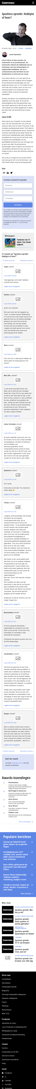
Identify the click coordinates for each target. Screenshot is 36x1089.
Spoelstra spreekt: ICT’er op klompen (22, 941)
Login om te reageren (12, 286)
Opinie (21, 48)
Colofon (5, 1048)
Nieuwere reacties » (27, 260)
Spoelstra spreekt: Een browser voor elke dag (24, 959)
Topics (4, 1002)
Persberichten (7, 1038)
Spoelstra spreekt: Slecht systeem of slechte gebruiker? (22, 921)
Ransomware (6, 1010)
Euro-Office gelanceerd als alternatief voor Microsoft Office (15, 867)
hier (18, 222)
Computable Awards (9, 987)
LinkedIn (8, 1081)
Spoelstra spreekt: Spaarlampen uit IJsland (24, 932)
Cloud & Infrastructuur (24, 907)
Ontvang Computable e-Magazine (14, 994)
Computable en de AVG (10, 1052)
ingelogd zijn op (17, 763)
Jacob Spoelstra (15, 54)
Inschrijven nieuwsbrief (10, 1059)
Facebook (8, 1073)
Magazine (5, 991)
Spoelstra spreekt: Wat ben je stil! (24, 911)
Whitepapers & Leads (9, 1031)
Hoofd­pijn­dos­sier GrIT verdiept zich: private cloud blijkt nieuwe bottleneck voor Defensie (15, 855)
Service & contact (8, 1056)
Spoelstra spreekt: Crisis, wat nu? (22, 950)
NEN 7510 (5, 1014)
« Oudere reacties (8, 260)
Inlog (4, 1063)
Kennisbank (6, 983)
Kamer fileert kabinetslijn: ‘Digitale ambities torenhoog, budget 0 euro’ (15, 877)
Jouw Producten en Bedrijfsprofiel (14, 1027)
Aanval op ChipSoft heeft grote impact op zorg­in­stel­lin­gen (15, 844)
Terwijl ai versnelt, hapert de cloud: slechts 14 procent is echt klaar (16, 887)
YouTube (8, 1084)
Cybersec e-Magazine (9, 998)
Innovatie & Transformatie (20, 927)
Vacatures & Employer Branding (13, 1035)
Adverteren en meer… (9, 1023)
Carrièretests (6, 979)
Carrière (28, 48)
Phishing (5, 1006)
